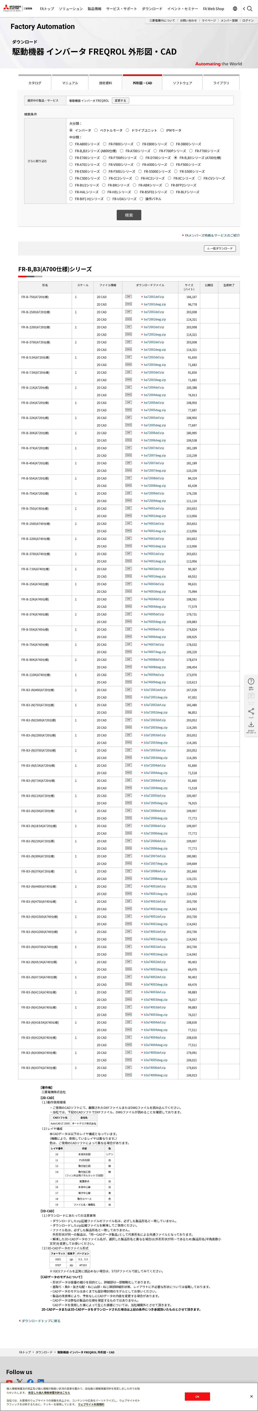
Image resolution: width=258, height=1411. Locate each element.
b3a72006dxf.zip (155, 811)
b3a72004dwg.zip (155, 773)
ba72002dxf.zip (154, 312)
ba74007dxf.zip (154, 644)
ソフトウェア (182, 82)
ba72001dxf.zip (154, 297)
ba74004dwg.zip (155, 606)
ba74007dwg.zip (155, 652)
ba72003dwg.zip (155, 365)
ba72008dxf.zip (154, 478)
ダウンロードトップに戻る (41, 1320)
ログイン (248, 20)
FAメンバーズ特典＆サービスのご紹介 (212, 235)
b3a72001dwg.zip (155, 697)
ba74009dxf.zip (154, 675)
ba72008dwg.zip (155, 486)
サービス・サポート (121, 8)
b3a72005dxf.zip (155, 795)
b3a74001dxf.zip (155, 886)
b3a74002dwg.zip (155, 969)
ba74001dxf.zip (154, 508)
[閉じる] (251, 1396)
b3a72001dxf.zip (155, 690)
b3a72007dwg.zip (155, 863)
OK (197, 1396)
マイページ (209, 20)
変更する (120, 100)
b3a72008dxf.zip (155, 871)
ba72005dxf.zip (154, 402)
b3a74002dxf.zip (155, 962)
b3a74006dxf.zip (155, 1068)
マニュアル (70, 82)
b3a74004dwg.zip (155, 1030)
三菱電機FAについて (162, 20)
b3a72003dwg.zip (155, 727)
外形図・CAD (142, 82)
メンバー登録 (229, 20)
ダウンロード (152, 8)
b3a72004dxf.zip (155, 765)
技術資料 (105, 82)
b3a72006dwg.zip (155, 818)
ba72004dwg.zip (155, 395)
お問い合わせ (188, 20)
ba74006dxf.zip (154, 629)
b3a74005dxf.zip (155, 1052)
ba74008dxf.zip (154, 659)
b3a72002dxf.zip (155, 705)
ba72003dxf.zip (154, 357)
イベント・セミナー (182, 8)
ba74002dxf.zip (154, 569)
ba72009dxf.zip (154, 493)
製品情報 (94, 8)
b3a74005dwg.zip (155, 1060)
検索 (129, 215)
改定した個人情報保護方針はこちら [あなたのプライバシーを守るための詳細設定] (49, 1392)
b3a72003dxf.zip (155, 720)
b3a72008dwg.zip (155, 879)
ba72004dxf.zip (154, 387)
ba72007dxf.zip (154, 448)
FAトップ (47, 8)
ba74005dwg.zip (155, 622)
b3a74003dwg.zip (155, 999)
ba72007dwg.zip (155, 455)
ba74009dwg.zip (155, 682)
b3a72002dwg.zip (155, 712)
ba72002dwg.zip (155, 319)
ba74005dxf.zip (154, 614)
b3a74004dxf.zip (155, 1022)
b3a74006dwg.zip (155, 1075)
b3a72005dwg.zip (155, 803)
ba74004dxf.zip (154, 599)
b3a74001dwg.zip (155, 894)
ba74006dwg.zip (155, 637)
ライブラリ (221, 82)
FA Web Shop (213, 8)
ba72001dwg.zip (155, 304)
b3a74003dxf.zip (155, 992)
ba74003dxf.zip (154, 584)
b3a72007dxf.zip (155, 856)
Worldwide (235, 8)
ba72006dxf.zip (154, 433)
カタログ (34, 82)
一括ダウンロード (221, 248)
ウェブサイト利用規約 (91, 1404)
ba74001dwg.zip (155, 516)
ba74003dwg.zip (155, 591)
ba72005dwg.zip (155, 410)
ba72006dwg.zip (155, 440)
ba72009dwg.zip (155, 501)
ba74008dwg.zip (155, 667)
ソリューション (71, 8)
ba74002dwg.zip (155, 576)
